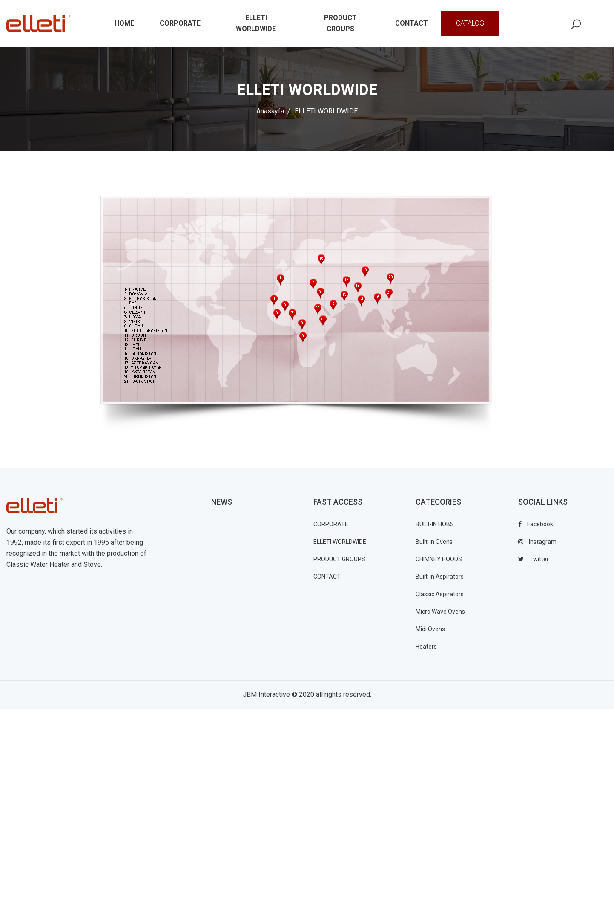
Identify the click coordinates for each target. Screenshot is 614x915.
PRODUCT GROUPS (339, 559)
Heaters (426, 646)
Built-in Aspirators (440, 576)
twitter (533, 559)
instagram (537, 541)
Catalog (470, 23)
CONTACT (327, 576)
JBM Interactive (266, 694)
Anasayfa (270, 111)
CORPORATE (330, 524)
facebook (535, 524)
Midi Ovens (430, 629)
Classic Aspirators (440, 594)
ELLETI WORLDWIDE (339, 541)
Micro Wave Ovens (440, 611)
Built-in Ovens (434, 541)
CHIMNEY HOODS (439, 559)
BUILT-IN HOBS (435, 524)
